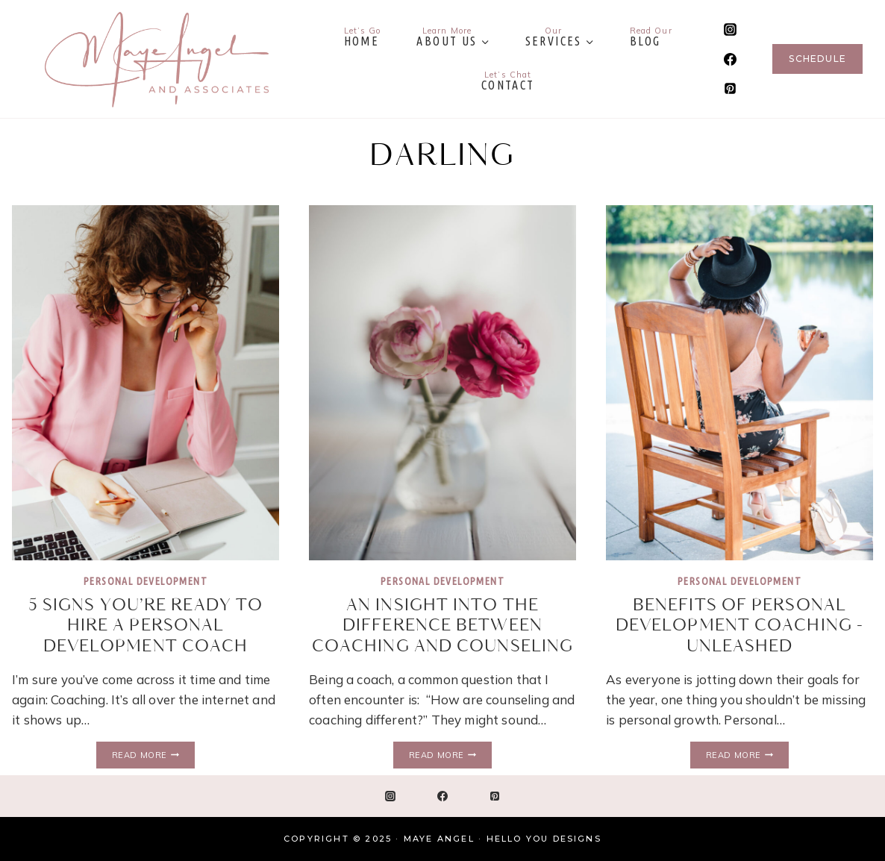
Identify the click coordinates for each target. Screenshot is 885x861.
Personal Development (145, 581)
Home (362, 36)
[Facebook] (729, 59)
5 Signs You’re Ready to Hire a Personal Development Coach (145, 626)
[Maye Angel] (157, 59)
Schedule (817, 58)
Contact (508, 80)
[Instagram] (729, 30)
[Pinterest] (729, 88)
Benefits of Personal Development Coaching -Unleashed (739, 626)
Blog (651, 36)
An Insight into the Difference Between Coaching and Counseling (442, 626)
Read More (153, 755)
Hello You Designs (544, 838)
